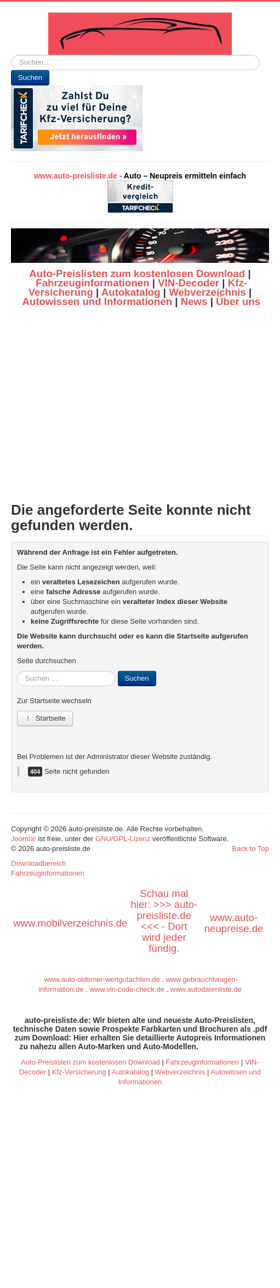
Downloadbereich (38, 863)
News (194, 301)
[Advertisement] (140, 404)
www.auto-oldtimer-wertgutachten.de (102, 979)
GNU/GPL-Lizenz (122, 839)
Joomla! (23, 839)
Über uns (238, 301)
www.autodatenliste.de (206, 989)
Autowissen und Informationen (97, 301)
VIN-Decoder (188, 283)
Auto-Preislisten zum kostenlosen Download (137, 273)
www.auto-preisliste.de (75, 175)
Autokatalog (131, 292)
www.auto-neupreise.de (234, 923)
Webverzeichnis (207, 292)
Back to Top (250, 848)
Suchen (30, 77)
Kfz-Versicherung (79, 1072)
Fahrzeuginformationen (92, 283)
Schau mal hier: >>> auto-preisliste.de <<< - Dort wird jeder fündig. (163, 921)
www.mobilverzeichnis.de (70, 923)
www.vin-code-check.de (126, 989)
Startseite (45, 718)
